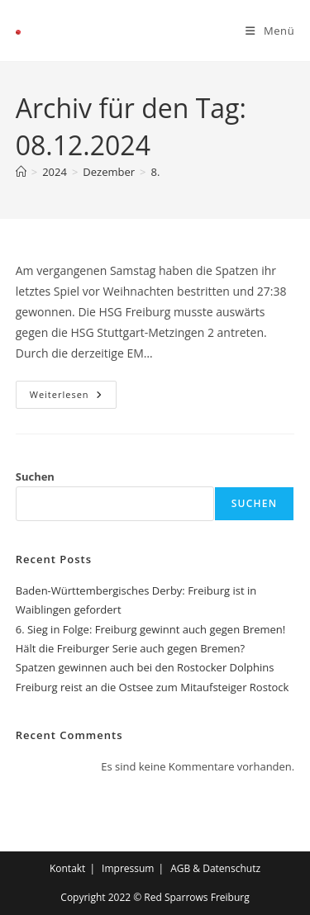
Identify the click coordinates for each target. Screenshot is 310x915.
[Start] (21, 171)
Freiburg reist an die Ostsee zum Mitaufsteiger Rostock (152, 687)
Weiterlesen (73, 391)
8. (155, 171)
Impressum (128, 868)
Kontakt (67, 868)
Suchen (35, 476)
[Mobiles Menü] (270, 30)
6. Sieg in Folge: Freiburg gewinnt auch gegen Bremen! (151, 629)
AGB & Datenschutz (215, 868)
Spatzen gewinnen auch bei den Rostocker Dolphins (145, 667)
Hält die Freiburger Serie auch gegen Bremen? (130, 648)
